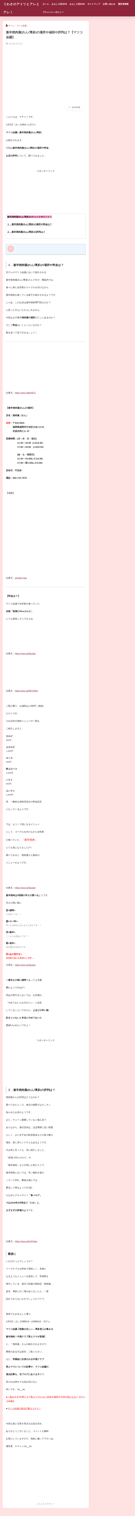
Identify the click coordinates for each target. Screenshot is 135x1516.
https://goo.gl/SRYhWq (26, 691)
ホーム (46, 4)
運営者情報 (123, 4)
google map (21, 578)
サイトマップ (93, 4)
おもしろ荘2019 (59, 4)
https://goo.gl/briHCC (25, 393)
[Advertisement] (46, 191)
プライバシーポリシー (53, 12)
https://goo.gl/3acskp (25, 653)
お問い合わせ (109, 4)
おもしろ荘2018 (77, 4)
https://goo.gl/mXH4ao (26, 1241)
